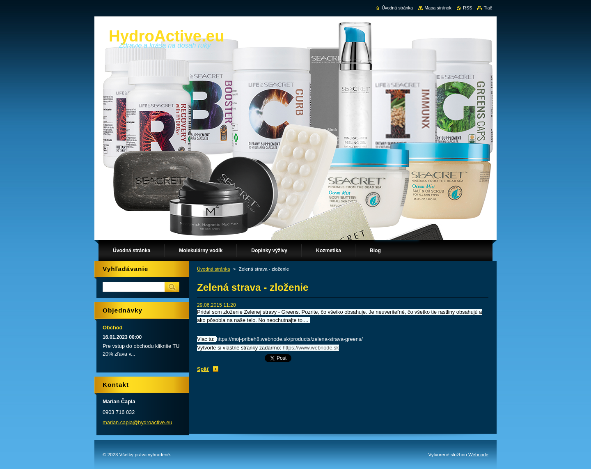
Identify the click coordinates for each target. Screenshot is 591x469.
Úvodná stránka (213, 269)
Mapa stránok (437, 7)
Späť (203, 369)
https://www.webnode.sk (311, 348)
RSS (467, 7)
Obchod (112, 327)
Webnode (478, 454)
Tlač (487, 7)
